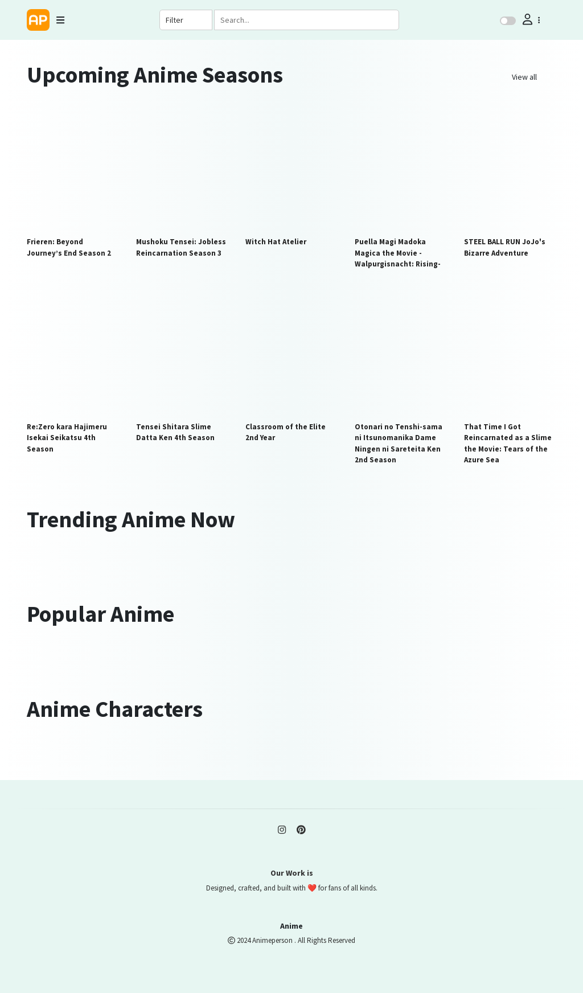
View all (524, 77)
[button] (530, 19)
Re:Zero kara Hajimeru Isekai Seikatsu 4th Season (67, 438)
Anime (291, 926)
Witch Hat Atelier (275, 242)
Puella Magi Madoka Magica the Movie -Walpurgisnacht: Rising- (398, 253)
